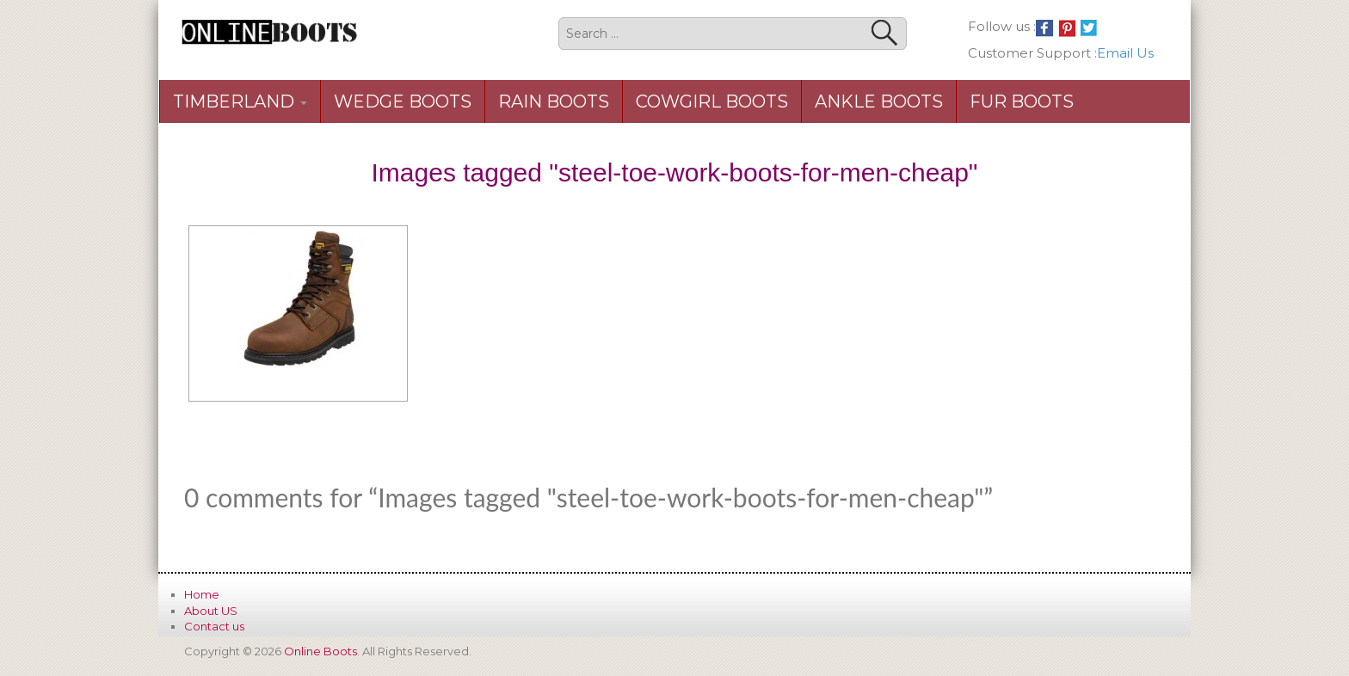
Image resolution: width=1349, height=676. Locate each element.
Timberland (240, 101)
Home (201, 594)
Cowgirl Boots (712, 101)
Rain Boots (553, 101)
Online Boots (320, 651)
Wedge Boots (402, 101)
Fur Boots (1022, 101)
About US (210, 611)
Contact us (214, 626)
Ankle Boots (879, 101)
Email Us (1125, 53)
